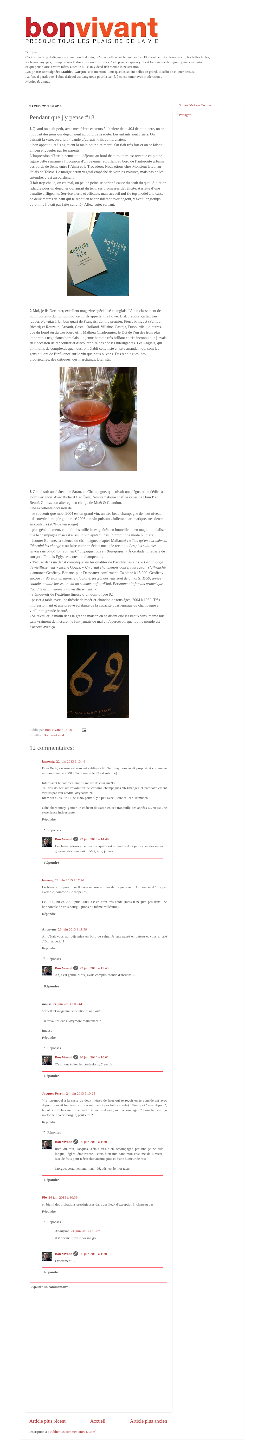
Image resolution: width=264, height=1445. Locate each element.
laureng (48, 880)
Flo (44, 1197)
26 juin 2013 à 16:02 (94, 1057)
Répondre (49, 819)
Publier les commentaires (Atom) (73, 1432)
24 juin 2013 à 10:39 (63, 1197)
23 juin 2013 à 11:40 (94, 968)
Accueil (98, 1421)
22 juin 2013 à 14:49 (94, 839)
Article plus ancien (148, 1421)
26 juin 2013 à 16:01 (94, 1142)
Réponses (54, 830)
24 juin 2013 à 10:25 (80, 1093)
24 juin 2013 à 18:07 (85, 1231)
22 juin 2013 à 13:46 (70, 761)
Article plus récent (47, 1421)
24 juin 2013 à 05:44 (67, 1004)
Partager (185, 115)
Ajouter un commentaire (49, 1287)
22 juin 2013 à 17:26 (69, 880)
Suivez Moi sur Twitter (195, 105)
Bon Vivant (63, 839)
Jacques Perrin (53, 1093)
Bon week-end (54, 735)
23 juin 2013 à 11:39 (72, 929)
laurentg (48, 761)
